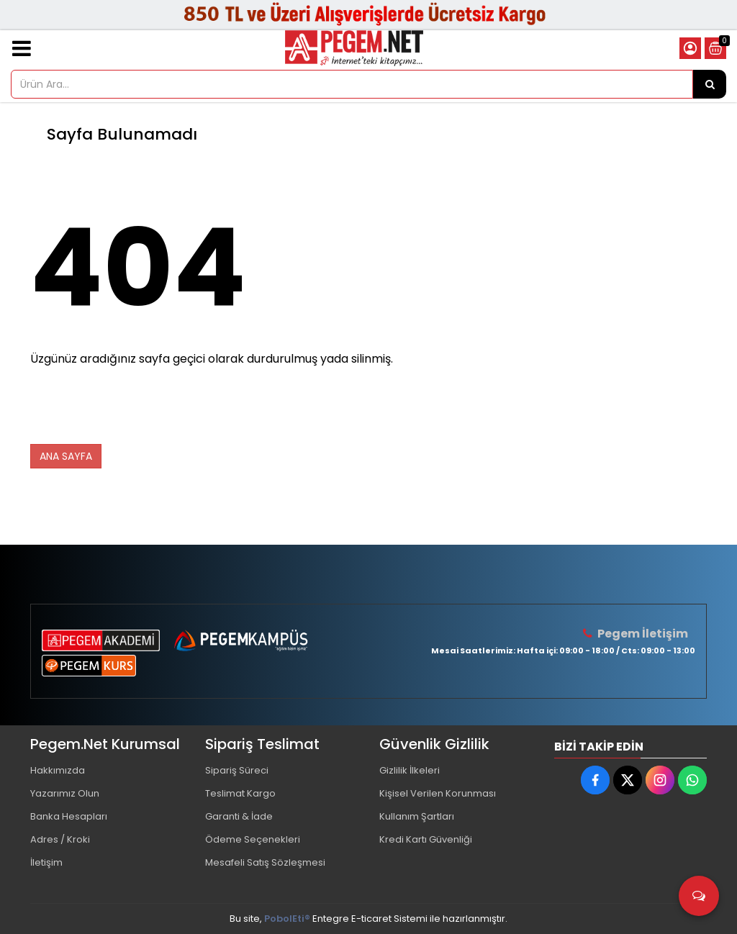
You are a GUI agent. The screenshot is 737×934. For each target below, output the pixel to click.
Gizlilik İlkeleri (409, 770)
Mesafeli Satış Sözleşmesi (265, 862)
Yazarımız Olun (64, 793)
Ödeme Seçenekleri (252, 839)
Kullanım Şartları (416, 816)
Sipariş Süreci (236, 770)
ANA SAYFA (66, 456)
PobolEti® (287, 918)
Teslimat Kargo (240, 793)
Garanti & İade (239, 816)
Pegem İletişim (642, 633)
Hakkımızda (57, 770)
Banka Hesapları (68, 816)
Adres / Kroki (60, 839)
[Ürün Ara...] (709, 84)
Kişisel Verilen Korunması (437, 793)
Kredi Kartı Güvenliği (425, 839)
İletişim (46, 862)
